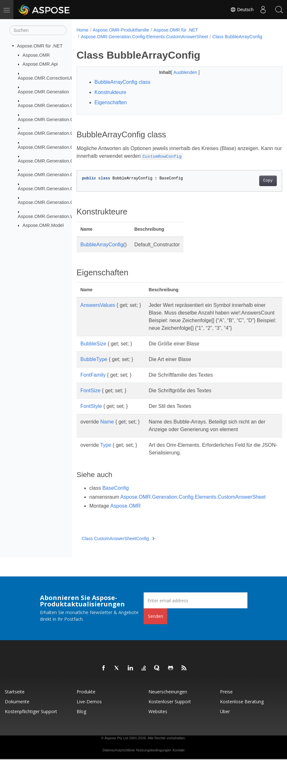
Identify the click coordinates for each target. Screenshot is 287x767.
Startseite (15, 699)
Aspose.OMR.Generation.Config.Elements (61, 119)
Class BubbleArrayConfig (237, 36)
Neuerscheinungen (167, 699)
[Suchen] (38, 30)
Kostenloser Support (169, 709)
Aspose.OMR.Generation (43, 91)
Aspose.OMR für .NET (40, 45)
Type (105, 452)
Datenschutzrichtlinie (118, 758)
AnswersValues (97, 305)
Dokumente (17, 709)
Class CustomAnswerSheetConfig (118, 546)
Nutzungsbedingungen (153, 758)
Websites (157, 719)
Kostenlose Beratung (242, 709)
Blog (81, 719)
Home (82, 30)
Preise (226, 699)
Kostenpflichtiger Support (31, 719)
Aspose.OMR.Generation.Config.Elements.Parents (69, 146)
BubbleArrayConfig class (122, 82)
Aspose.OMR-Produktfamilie (121, 30)
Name (107, 429)
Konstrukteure (110, 92)
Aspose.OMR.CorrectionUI (45, 77)
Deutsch (241, 9)
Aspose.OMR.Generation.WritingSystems (60, 216)
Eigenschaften (110, 102)
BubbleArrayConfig (101, 244)
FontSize (90, 398)
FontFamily (93, 382)
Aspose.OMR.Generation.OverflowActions (61, 202)
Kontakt (179, 758)
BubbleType (94, 367)
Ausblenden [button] (178, 72)
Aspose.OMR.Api (40, 64)
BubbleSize (93, 351)
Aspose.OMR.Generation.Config (51, 105)
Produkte (86, 699)
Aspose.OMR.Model (43, 225)
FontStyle (91, 413)
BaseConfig (115, 495)
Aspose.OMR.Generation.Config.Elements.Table (67, 174)
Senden (155, 624)
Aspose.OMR (36, 54)
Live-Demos (89, 709)
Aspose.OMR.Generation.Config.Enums (58, 188)
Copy (253, 180)
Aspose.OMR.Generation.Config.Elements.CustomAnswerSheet (144, 36)
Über (225, 719)
